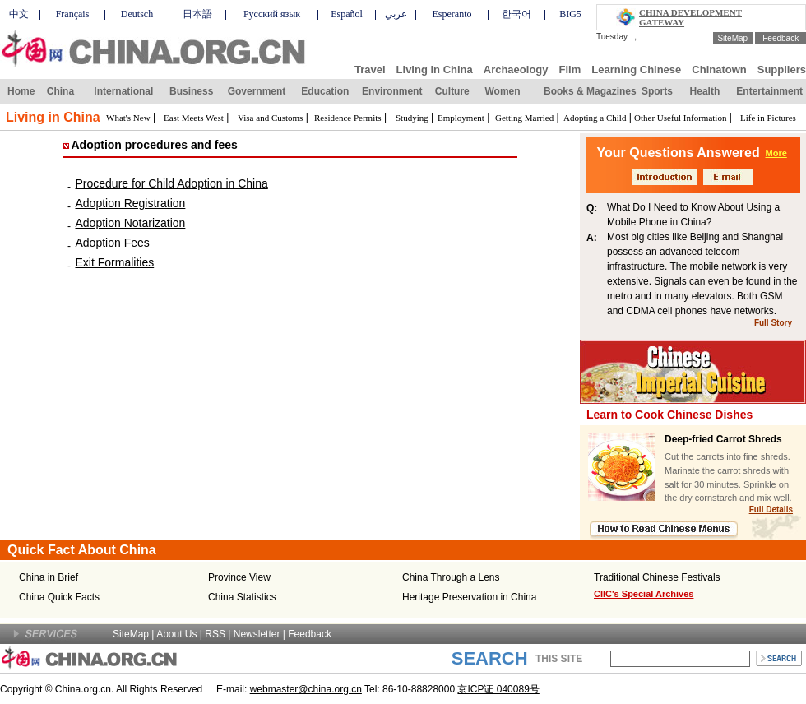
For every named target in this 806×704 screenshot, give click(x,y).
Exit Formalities (115, 262)
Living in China (434, 69)
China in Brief (48, 577)
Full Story (773, 322)
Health (705, 91)
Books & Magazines (590, 91)
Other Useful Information (680, 118)
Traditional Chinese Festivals (657, 577)
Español (347, 14)
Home (21, 91)
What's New (128, 118)
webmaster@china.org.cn (306, 689)
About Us (176, 634)
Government (257, 91)
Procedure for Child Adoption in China (172, 183)
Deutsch (137, 14)
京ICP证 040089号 (498, 689)
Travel (370, 69)
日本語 (197, 14)
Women (502, 91)
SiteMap (732, 38)
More (776, 153)
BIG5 (570, 14)
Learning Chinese (636, 69)
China (60, 91)
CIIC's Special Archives (643, 594)
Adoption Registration (131, 203)
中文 (19, 14)
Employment (461, 118)
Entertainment (769, 91)
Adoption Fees (113, 242)
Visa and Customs (270, 118)
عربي (396, 14)
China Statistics (242, 597)
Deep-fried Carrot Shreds (723, 439)
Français (73, 14)
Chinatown (719, 69)
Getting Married (524, 118)
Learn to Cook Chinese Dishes (669, 414)
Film (570, 69)
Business (191, 91)
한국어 (516, 14)
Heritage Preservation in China (469, 597)
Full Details (771, 509)
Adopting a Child (594, 118)
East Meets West (194, 118)
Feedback (780, 38)
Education (325, 91)
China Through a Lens (451, 577)
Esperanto (452, 14)
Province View (239, 577)
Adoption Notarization (131, 222)
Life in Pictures (768, 118)
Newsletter (257, 634)
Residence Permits (348, 118)
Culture (452, 91)
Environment (392, 91)
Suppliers (781, 69)
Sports (657, 91)
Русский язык (271, 14)
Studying (412, 118)
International (123, 91)
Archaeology (516, 69)
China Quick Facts (59, 597)
